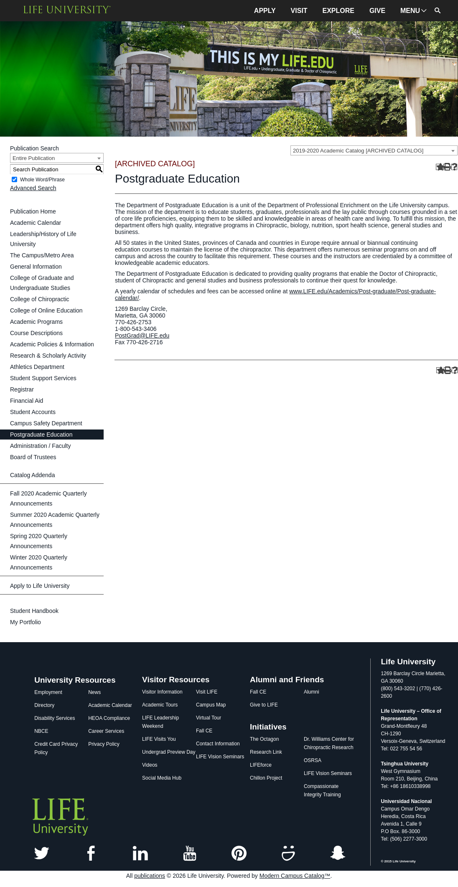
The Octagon (264, 739)
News (94, 692)
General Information (36, 266)
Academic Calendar (35, 222)
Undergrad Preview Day (168, 752)
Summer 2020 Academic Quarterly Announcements (54, 519)
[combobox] (374, 150)
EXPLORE (338, 10)
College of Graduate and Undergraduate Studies (42, 282)
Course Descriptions (36, 333)
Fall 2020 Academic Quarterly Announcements (48, 498)
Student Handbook (34, 610)
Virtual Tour (208, 718)
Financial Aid (26, 400)
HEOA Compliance (109, 718)
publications (149, 875)
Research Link (266, 752)
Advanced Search (33, 188)
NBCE (41, 731)
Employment (48, 692)
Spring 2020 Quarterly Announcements (38, 541)
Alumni (311, 692)
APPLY (265, 10)
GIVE (377, 10)
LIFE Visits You (159, 739)
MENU (410, 10)
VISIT (299, 10)
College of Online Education (46, 310)
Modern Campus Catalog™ (295, 875)
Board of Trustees (33, 457)
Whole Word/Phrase (42, 180)
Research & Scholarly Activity (48, 355)
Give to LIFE (264, 705)
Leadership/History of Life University (43, 239)
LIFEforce (261, 765)
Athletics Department (37, 366)
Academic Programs (36, 321)
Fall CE (204, 731)
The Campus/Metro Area (42, 255)
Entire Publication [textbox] (34, 158)
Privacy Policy (104, 744)
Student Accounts (33, 412)
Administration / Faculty (40, 445)
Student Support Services (43, 378)
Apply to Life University (39, 585)
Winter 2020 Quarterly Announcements (38, 562)
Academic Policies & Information (52, 344)
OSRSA (312, 760)
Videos (149, 765)
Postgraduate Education (41, 434)
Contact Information (218, 744)
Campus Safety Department (46, 423)
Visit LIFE (206, 692)
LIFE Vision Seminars (220, 757)
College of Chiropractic (39, 299)
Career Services (106, 731)
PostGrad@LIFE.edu (142, 335)
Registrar (22, 389)
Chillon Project (266, 778)
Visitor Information (162, 692)
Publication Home (33, 211)
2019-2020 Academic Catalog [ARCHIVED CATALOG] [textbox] (358, 150)
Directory (44, 705)
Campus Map (211, 705)
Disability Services (54, 718)
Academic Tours (160, 705)
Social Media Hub (161, 778)
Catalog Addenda (32, 475)
